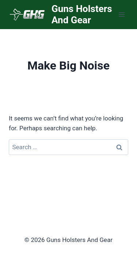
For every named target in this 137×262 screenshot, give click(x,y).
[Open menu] (121, 14)
